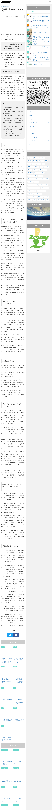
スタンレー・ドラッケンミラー (33, 187)
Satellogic (30, 169)
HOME (2, 6)
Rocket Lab (47, 166)
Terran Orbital (41, 172)
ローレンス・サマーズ (32, 196)
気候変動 (7, 6)
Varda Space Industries (32, 175)
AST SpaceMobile (41, 157)
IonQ (43, 160)
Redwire (29, 166)
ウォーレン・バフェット (32, 178)
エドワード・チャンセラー (44, 178)
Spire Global (30, 172)
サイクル (36, 181)
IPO (29, 144)
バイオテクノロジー (33, 122)
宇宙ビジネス (31, 119)
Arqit (31, 157)
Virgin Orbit (40, 175)
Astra (35, 157)
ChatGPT (30, 130)
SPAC (29, 148)
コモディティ (30, 181)
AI (28, 157)
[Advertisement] (38, 70)
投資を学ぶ (31, 111)
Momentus (34, 163)
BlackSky (29, 160)
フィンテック (31, 140)
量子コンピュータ (32, 137)
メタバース (31, 133)
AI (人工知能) (31, 126)
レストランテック (38, 193)
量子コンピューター (41, 199)
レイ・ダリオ (30, 193)
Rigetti (42, 166)
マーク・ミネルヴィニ (41, 190)
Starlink (35, 172)
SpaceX (45, 169)
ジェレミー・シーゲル (44, 184)
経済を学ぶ (31, 115)
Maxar (29, 163)
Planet (43, 163)
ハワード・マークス (45, 187)
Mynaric (39, 163)
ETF (39, 160)
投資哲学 (29, 199)
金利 (47, 199)
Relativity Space (36, 166)
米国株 (34, 199)
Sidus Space (35, 169)
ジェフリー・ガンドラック (33, 184)
